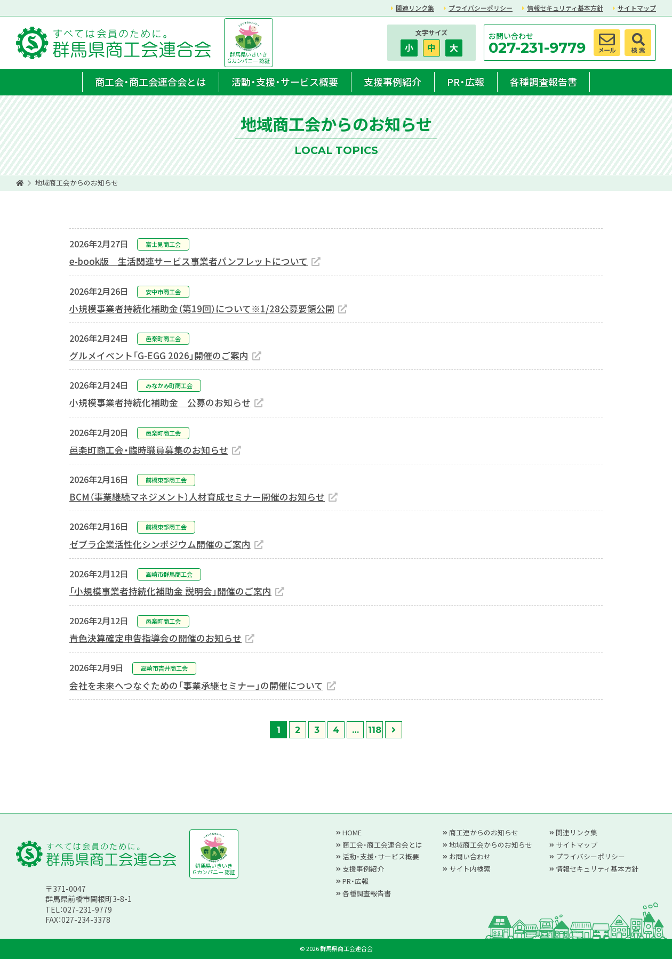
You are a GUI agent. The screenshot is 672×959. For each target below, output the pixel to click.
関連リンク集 (415, 7)
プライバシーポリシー (481, 7)
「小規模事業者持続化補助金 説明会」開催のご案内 (170, 591)
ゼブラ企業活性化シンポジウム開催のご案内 (160, 544)
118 (374, 730)
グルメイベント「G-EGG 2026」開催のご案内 (159, 355)
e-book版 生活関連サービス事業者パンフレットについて (188, 261)
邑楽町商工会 (163, 338)
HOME (352, 832)
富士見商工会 (163, 244)
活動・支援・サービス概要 (284, 81)
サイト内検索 (470, 869)
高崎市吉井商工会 (164, 668)
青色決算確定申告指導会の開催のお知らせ (155, 638)
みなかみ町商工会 (169, 385)
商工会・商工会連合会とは (150, 81)
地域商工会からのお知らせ (490, 845)
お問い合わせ (470, 856)
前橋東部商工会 (166, 480)
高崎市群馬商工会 (169, 574)
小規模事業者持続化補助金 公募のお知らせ (160, 402)
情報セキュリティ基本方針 (565, 7)
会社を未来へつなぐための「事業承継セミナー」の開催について (196, 685)
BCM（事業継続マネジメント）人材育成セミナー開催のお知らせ (197, 496)
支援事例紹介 (392, 81)
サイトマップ (637, 7)
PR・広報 (465, 81)
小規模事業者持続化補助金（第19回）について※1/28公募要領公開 (201, 308)
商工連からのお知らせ (483, 832)
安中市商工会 (163, 291)
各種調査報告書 (543, 81)
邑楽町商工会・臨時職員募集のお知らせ (148, 450)
